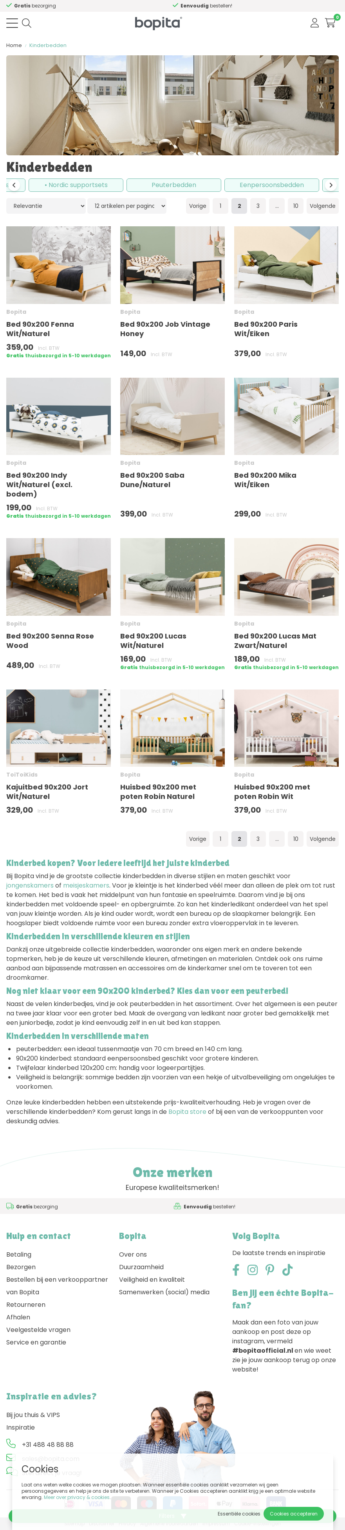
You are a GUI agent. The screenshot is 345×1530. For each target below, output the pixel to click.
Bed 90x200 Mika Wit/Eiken (265, 479)
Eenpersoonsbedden (272, 184)
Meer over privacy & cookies (77, 1497)
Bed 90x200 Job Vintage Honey (165, 328)
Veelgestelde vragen (38, 1329)
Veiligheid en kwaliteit (152, 1279)
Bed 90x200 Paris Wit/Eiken (266, 328)
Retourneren (25, 1304)
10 (295, 206)
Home (14, 45)
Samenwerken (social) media (164, 1292)
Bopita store (187, 1111)
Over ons (133, 1254)
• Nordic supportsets (76, 184)
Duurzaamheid (141, 1267)
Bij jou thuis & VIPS (33, 1414)
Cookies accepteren (294, 1513)
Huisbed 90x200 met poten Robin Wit (272, 791)
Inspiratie (20, 1427)
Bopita (16, 312)
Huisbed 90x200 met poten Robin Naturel (158, 791)
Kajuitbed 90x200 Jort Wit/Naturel (47, 791)
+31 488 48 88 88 (48, 1444)
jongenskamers (30, 885)
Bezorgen (21, 1267)
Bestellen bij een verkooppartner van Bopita (57, 1286)
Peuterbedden (174, 184)
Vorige (197, 206)
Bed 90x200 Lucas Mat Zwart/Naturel (275, 640)
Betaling (18, 1254)
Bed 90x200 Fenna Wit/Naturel (40, 328)
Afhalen (18, 1317)
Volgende (323, 206)
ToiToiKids (22, 775)
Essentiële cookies (239, 1513)
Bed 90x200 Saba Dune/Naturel (152, 479)
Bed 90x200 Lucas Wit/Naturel (153, 640)
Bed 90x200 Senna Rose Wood (50, 640)
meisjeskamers (86, 885)
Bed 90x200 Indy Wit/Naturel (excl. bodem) (39, 484)
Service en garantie (36, 1342)
